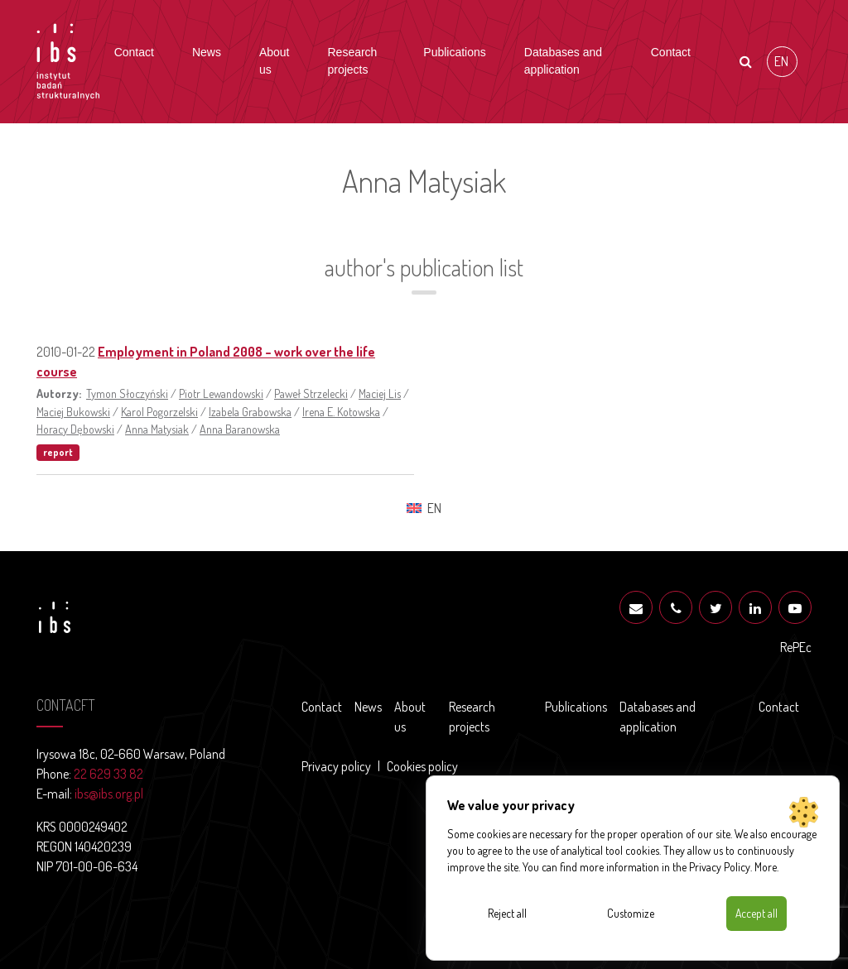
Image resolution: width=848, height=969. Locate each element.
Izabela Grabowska (250, 411)
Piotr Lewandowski (221, 393)
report (58, 452)
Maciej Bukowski (73, 411)
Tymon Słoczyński (127, 393)
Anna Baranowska (240, 428)
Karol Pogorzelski (159, 411)
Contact (134, 52)
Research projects (352, 61)
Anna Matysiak (157, 428)
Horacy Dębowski (75, 428)
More (765, 867)
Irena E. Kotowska (341, 411)
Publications (454, 52)
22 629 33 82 (108, 773)
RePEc (796, 647)
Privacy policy (336, 766)
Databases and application (563, 61)
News (206, 52)
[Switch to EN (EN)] (782, 61)
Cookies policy (422, 766)
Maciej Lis (380, 393)
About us (274, 61)
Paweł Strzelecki (311, 393)
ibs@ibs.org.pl (109, 793)
